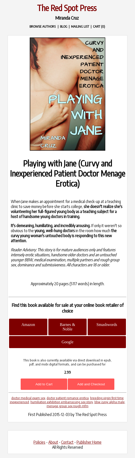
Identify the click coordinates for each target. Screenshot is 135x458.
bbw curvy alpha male (109, 402)
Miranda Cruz (67, 18)
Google (67, 342)
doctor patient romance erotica (68, 398)
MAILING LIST (80, 26)
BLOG (63, 26)
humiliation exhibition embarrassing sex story (61, 402)
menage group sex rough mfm (67, 406)
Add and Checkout (91, 384)
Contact (67, 442)
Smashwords (106, 324)
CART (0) (99, 26)
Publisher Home (89, 442)
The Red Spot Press (66, 8)
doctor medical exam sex (28, 398)
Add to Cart (44, 384)
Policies (39, 442)
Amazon (28, 324)
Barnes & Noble (67, 326)
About (53, 442)
